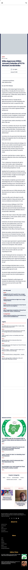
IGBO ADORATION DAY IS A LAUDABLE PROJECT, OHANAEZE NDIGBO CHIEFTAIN (21, 504)
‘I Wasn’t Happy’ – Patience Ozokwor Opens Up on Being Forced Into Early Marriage (13, 350)
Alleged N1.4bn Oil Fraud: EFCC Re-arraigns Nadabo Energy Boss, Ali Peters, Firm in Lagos (14, 295)
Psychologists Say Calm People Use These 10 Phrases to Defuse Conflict (14, 345)
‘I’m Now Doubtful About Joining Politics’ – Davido (13, 354)
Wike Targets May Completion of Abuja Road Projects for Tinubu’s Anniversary (14, 311)
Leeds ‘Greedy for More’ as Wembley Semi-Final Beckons (12, 336)
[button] (2, 3)
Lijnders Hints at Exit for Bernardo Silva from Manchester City (12, 341)
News (3, 56)
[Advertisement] (14, 19)
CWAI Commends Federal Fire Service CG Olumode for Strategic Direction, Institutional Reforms (13, 448)
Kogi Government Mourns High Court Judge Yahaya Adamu (14, 300)
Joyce (15, 69)
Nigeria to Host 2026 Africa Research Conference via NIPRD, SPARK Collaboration (7, 498)
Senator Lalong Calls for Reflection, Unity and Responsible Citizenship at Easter (12, 358)
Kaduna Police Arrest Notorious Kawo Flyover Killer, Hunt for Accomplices (14, 305)
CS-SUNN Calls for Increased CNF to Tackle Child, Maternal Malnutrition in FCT (14, 440)
